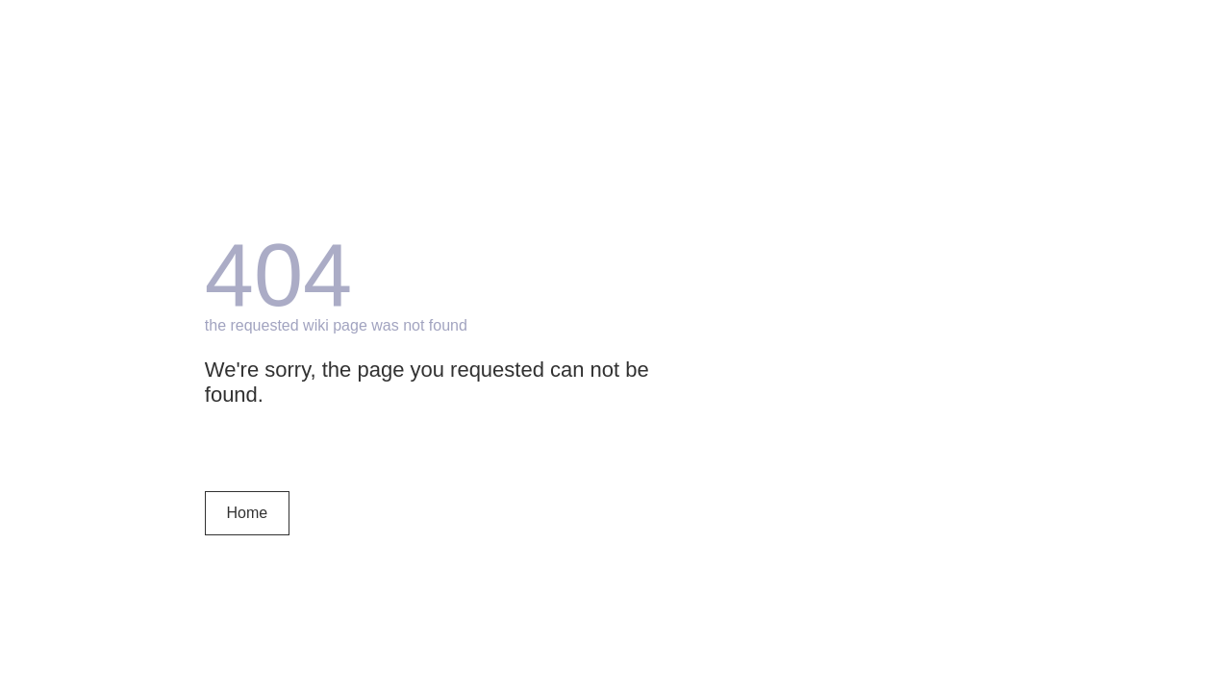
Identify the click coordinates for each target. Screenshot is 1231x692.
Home (246, 513)
